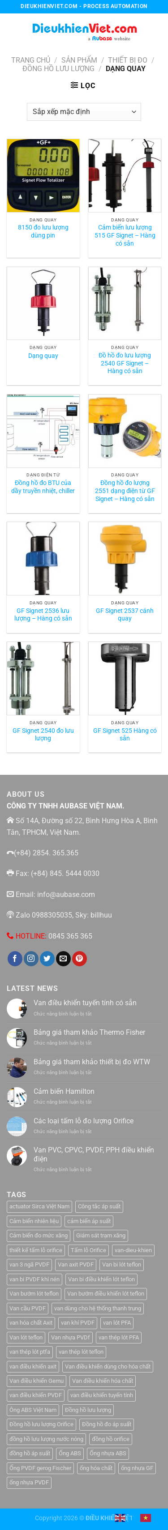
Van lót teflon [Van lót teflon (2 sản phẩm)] (26, 1337)
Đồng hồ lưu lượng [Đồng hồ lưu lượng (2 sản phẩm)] (88, 1410)
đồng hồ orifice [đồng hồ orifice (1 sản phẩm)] (110, 1439)
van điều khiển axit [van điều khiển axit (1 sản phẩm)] (32, 1366)
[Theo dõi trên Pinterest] (79, 958)
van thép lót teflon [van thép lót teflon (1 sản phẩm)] (81, 1351)
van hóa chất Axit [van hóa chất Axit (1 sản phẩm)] (30, 1322)
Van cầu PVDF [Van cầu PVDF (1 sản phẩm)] (27, 1308)
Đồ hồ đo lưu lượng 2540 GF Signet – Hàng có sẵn (125, 363)
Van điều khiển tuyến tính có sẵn (85, 1003)
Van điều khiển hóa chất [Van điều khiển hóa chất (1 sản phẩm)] (102, 1380)
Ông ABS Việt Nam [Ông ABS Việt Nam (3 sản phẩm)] (32, 1410)
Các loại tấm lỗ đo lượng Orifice (84, 1121)
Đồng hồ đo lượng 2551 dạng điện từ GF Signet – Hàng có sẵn (125, 490)
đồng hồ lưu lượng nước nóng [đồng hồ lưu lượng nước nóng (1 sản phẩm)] (46, 1439)
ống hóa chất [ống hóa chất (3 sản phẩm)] (96, 1468)
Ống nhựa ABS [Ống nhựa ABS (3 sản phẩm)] (108, 1453)
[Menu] (12, 29)
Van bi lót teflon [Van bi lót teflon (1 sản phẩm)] (121, 1264)
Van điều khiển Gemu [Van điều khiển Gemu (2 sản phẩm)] (36, 1380)
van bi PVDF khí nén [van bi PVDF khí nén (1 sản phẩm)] (34, 1279)
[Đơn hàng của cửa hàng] (84, 112)
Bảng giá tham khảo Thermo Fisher (89, 1032)
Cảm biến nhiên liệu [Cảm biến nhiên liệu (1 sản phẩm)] (34, 1221)
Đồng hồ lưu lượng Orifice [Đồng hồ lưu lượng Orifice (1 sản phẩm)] (41, 1424)
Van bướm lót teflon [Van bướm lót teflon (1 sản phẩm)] (34, 1293)
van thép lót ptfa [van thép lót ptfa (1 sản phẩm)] (29, 1351)
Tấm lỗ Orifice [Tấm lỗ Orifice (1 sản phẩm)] (88, 1250)
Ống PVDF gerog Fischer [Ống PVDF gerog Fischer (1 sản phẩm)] (40, 1468)
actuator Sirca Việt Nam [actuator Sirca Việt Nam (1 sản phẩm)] (39, 1206)
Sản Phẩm (79, 60)
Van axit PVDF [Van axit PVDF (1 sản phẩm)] (76, 1264)
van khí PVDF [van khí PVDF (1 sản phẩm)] (78, 1322)
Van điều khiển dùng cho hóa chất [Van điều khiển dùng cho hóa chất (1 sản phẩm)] (108, 1366)
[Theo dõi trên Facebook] (15, 958)
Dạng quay (43, 355)
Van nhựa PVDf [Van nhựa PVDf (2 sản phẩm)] (70, 1337)
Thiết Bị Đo (127, 60)
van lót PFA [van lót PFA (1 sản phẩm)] (117, 1322)
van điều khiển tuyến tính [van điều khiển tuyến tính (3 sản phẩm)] (101, 1395)
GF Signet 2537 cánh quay (125, 614)
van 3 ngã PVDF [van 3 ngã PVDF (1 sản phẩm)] (29, 1264)
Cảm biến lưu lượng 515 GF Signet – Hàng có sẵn (125, 235)
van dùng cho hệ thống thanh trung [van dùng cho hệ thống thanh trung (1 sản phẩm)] (97, 1308)
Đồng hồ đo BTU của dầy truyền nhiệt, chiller (43, 486)
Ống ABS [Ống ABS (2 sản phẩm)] (70, 1453)
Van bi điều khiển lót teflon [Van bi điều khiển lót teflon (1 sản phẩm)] (101, 1279)
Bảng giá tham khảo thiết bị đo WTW (92, 1062)
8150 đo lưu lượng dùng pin (43, 231)
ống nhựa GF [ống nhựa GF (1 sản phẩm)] (137, 1468)
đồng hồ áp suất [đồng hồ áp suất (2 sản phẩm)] (29, 1453)
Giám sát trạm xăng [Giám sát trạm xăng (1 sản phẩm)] (100, 1235)
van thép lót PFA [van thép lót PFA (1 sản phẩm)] (119, 1337)
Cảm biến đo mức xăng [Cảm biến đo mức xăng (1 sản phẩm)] (38, 1235)
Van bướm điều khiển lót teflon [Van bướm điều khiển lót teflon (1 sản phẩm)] (105, 1293)
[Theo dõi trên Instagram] (31, 958)
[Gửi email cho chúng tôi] (63, 958)
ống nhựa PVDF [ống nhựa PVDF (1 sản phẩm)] (29, 1482)
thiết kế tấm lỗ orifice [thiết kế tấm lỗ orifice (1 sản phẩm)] (35, 1250)
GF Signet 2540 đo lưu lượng (43, 734)
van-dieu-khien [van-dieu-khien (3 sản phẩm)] (133, 1250)
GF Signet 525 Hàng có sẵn (125, 734)
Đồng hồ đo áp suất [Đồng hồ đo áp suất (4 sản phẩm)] (106, 1424)
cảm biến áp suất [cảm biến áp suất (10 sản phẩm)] (89, 1221)
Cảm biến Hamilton (64, 1091)
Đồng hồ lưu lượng (58, 68)
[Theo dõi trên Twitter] (47, 958)
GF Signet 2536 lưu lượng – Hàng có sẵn (43, 614)
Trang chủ (30, 60)
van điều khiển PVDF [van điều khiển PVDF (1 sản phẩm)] (35, 1395)
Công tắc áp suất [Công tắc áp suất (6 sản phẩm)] (99, 1206)
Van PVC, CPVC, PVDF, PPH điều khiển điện (94, 1154)
